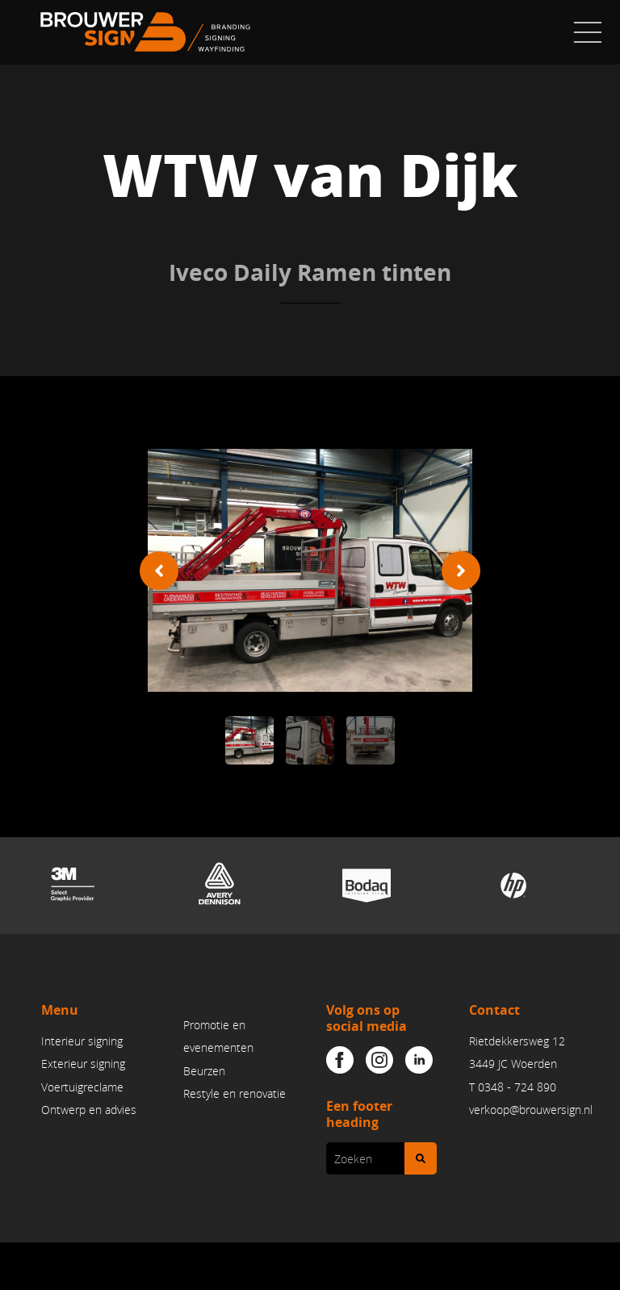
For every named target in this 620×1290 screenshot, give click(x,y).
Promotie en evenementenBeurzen (218, 1047)
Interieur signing (82, 1041)
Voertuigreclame (82, 1087)
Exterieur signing (83, 1064)
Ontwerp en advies (88, 1109)
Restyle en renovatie (234, 1093)
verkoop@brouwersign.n (529, 1109)
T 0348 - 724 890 (512, 1087)
